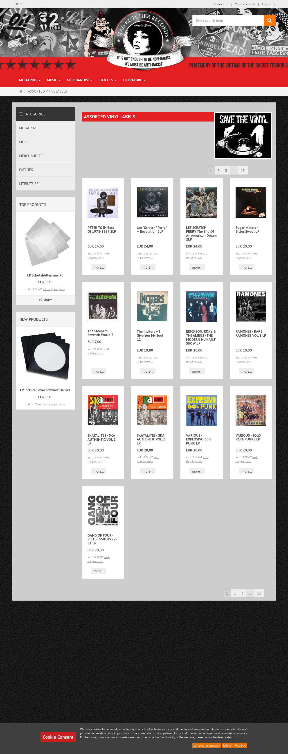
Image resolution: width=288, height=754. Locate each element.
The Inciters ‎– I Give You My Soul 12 (150, 335)
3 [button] (226, 170)
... (234, 170)
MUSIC (53, 80)
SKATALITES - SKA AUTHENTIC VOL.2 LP (151, 439)
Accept (240, 745)
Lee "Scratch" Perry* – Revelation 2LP (152, 229)
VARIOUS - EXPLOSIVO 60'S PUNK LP (198, 439)
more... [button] (98, 267)
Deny (227, 745)
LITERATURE (134, 80)
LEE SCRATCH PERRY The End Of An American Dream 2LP (201, 233)
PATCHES (107, 80)
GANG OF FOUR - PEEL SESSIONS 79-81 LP (102, 539)
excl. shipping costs (54, 289)
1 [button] (211, 170)
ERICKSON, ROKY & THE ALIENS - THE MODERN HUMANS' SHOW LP (201, 337)
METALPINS (29, 80)
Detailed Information (207, 745)
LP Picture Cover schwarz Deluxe (45, 390)
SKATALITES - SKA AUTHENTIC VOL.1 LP (102, 439)
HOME (20, 4)
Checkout (220, 4)
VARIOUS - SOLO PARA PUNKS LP (248, 437)
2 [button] (218, 170)
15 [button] (243, 170)
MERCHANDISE (80, 80)
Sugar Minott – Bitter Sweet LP (247, 229)
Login (266, 4)
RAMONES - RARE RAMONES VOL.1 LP (251, 333)
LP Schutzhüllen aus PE (45, 275)
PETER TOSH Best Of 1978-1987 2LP (102, 229)
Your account (245, 4)
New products (33, 319)
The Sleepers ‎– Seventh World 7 (100, 333)
